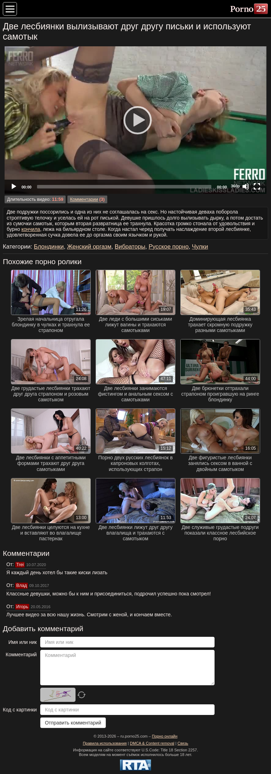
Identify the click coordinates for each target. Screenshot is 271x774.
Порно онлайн (164, 736)
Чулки (200, 246)
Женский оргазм (89, 246)
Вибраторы (130, 246)
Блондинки (49, 246)
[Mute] (245, 186)
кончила (31, 229)
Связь (182, 743)
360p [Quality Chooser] (235, 186)
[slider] (124, 186)
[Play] (135, 120)
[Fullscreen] (257, 186)
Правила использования (105, 743)
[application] (135, 120)
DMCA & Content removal (152, 743)
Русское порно (168, 246)
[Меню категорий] (10, 9)
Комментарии (84, 199)
